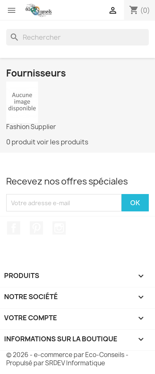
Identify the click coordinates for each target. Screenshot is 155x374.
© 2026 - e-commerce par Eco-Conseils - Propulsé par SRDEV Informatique (67, 358)
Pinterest (36, 228)
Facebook (13, 228)
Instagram (59, 228)
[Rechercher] (77, 37)
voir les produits (62, 141)
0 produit (21, 141)
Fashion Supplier (31, 126)
